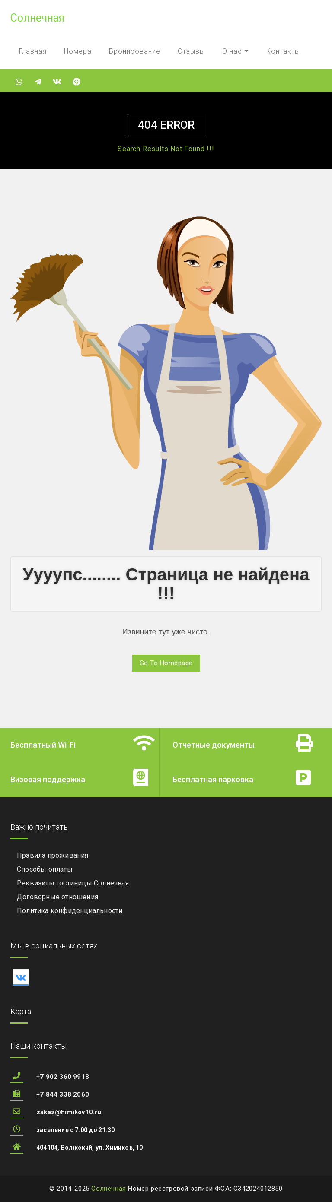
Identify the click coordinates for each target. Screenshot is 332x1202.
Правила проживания (53, 855)
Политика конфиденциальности (69, 911)
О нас (235, 51)
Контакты (283, 51)
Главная (33, 51)
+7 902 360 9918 (62, 1077)
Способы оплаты (45, 869)
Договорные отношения (57, 897)
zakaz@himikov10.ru (69, 1112)
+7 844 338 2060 (62, 1094)
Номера (78, 51)
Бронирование (134, 51)
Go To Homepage (166, 663)
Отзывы (191, 51)
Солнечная (108, 1188)
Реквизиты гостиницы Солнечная (73, 883)
